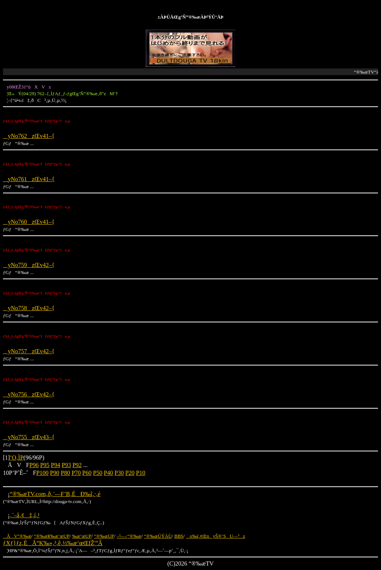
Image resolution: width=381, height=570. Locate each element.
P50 (97, 473)
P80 (65, 473)
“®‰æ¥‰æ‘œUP (52, 536)
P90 (54, 473)
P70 (76, 473)
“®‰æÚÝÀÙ (158, 536)
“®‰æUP (104, 536)
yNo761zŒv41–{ (29, 179)
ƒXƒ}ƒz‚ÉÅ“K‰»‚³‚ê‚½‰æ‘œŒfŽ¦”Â (52, 543)
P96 (34, 465)
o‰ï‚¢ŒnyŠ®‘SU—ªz (215, 536)
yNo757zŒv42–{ (29, 351)
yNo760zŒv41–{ (29, 222)
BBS (179, 536)
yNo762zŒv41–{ (29, 136)
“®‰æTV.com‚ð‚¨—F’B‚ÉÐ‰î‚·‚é (55, 494)
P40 (108, 473)
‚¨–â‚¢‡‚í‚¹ (24, 515)
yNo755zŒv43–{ (29, 437)
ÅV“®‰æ (17, 536)
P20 (130, 473)
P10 (140, 473)
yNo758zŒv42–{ (29, 308)
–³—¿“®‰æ (128, 536)
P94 (55, 465)
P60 (87, 473)
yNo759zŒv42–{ (29, 265)
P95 (44, 465)
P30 (119, 473)
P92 (77, 465)
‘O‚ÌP (16, 457)
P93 (66, 465)
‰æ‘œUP (82, 536)
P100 (42, 473)
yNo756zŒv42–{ (29, 394)
